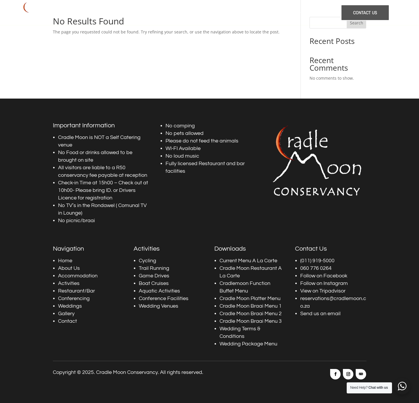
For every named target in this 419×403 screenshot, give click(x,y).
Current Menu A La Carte (248, 260)
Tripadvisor (332, 291)
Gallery (325, 12)
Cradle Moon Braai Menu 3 (251, 321)
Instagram (335, 283)
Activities (202, 12)
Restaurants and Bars (237, 12)
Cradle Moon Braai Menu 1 (251, 306)
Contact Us (365, 12)
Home (127, 12)
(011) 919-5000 (317, 260)
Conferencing (275, 12)
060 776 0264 (316, 268)
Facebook (335, 276)
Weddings (304, 12)
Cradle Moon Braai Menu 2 (251, 313)
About (145, 12)
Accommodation (172, 12)
